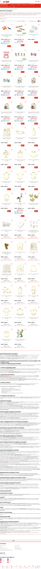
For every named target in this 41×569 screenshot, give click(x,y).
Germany (12, 566)
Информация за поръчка (18, 548)
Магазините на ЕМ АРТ (4, 6)
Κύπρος (17, 567)
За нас (1, 546)
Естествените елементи (4, 461)
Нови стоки (13, 4)
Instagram (2, 560)
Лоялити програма (17, 545)
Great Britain (22, 567)
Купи (9, 46)
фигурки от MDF (27, 13)
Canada (32, 567)
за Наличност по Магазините (6, 238)
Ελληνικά (3, 566)
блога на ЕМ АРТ (24, 487)
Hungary (29, 566)
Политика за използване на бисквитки (5, 549)
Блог (10, 6)
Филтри (3, 21)
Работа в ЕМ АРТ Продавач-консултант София (6, 550)
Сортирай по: (19, 21)
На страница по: (32, 21)
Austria (17, 566)
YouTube (2, 562)
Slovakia (8, 567)
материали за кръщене (7, 376)
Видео (14, 6)
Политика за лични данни (3, 548)
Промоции (18, 4)
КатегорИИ (4, 4)
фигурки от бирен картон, (13, 13)
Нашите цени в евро (3, 545)
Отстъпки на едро (31, 4)
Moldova (37, 567)
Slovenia (12, 567)
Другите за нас (17, 546)
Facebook (2, 559)
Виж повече (2, 15)
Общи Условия (2, 547)
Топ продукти (24, 4)
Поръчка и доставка (17, 547)
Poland (3, 567)
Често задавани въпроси (18, 549)
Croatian (21, 566)
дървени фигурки (21, 13)
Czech (25, 566)
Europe (34, 566)
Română (8, 566)
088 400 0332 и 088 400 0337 (26, 3)
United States (27, 567)
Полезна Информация (3, 554)
